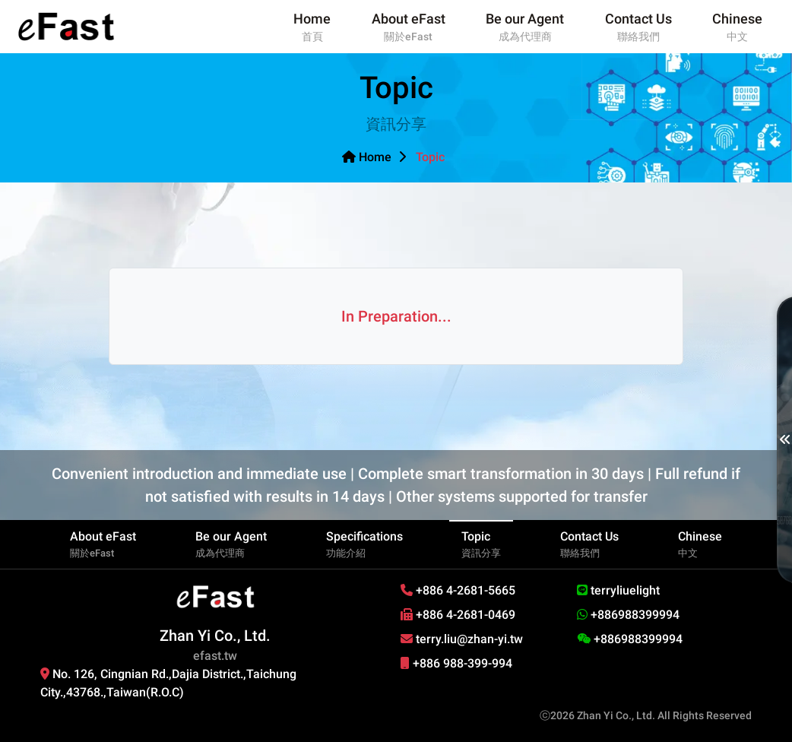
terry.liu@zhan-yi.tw (462, 639)
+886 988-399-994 (456, 663)
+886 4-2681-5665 (458, 590)
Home (366, 157)
